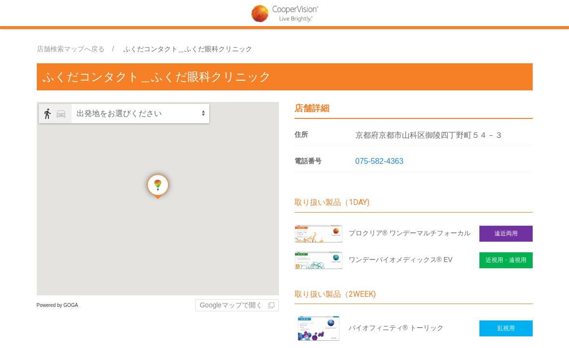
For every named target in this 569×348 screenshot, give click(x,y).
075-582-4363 (379, 161)
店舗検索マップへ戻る (71, 49)
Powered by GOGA (57, 305)
